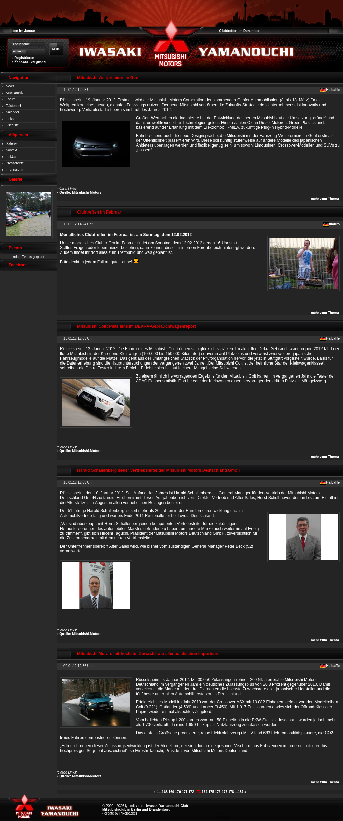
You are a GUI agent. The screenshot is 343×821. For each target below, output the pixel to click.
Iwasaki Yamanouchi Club (167, 806)
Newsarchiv (15, 93)
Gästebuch (14, 106)
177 (224, 792)
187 (241, 792)
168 (165, 792)
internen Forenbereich (201, 247)
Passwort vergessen (30, 62)
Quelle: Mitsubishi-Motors (80, 192)
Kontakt (11, 150)
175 (211, 792)
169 (171, 792)
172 (191, 792)
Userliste (12, 125)
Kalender (12, 112)
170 (178, 792)
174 (205, 792)
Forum (11, 99)
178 (231, 792)
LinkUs (11, 157)
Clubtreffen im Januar (17, 31)
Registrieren (24, 58)
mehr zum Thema (325, 199)
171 (185, 792)
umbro (334, 224)
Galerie (11, 144)
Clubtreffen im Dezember (239, 31)
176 (218, 792)
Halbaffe (333, 90)
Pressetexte (15, 163)
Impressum (14, 170)
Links (10, 119)
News (10, 86)
